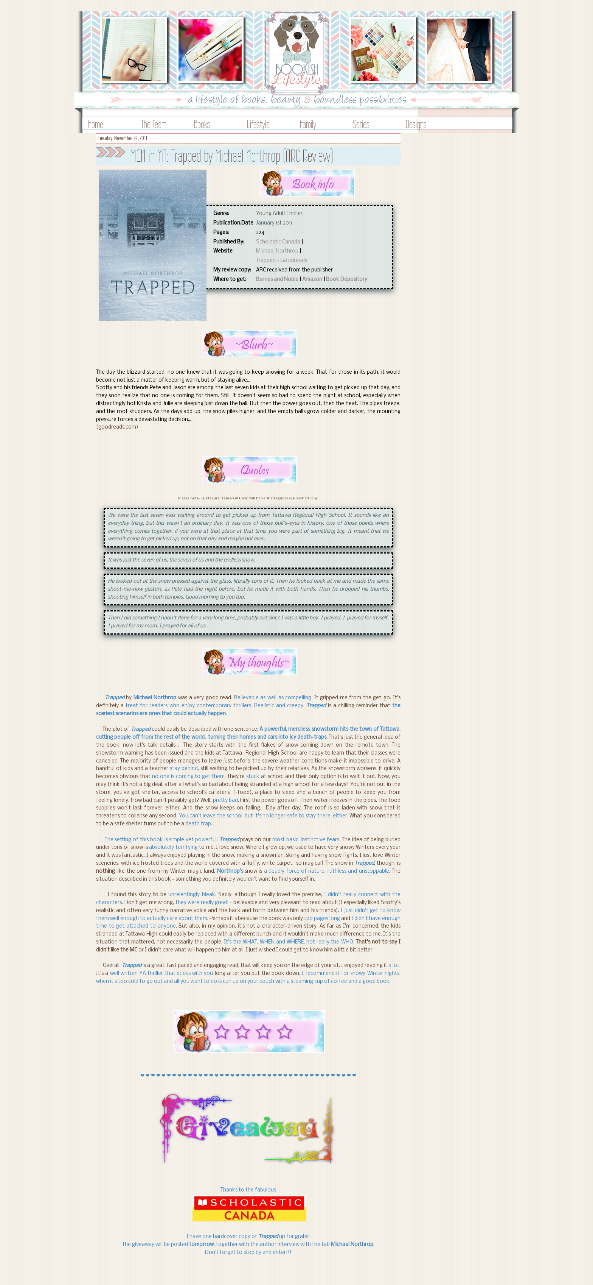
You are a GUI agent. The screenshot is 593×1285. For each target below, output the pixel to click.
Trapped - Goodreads (281, 261)
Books (202, 124)
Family (308, 124)
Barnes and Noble (277, 279)
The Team (153, 124)
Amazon (312, 279)
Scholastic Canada (278, 242)
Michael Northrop (277, 251)
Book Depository (346, 279)
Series (361, 124)
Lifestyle (258, 124)
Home (95, 124)
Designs (416, 124)
